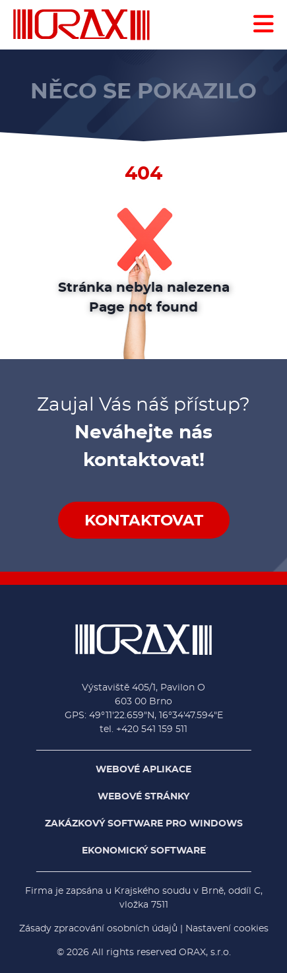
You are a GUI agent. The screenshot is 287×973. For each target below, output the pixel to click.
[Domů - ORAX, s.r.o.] (81, 24)
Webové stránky (143, 796)
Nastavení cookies (227, 928)
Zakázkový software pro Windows (144, 823)
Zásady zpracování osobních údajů (98, 928)
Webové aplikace (143, 769)
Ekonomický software (144, 851)
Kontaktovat (143, 521)
